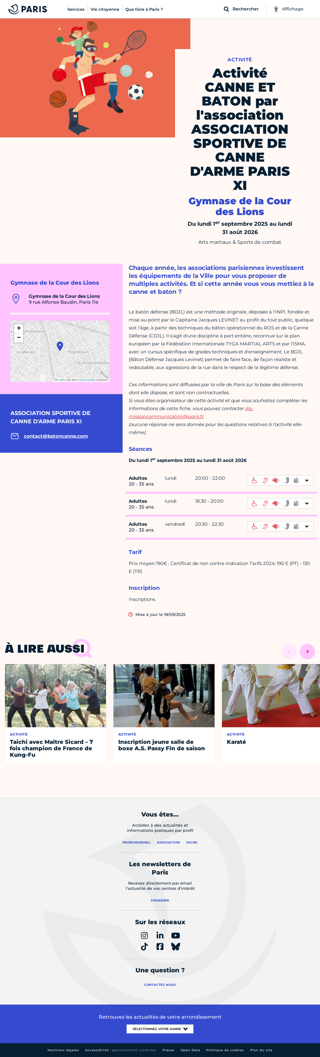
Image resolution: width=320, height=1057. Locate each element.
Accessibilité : (120, 1050)
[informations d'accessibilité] (281, 480)
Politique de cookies (225, 1050)
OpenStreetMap (87, 380)
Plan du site (261, 1050)
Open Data (190, 1050)
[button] (60, 346)
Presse (168, 1050)
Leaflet (60, 380)
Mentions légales (63, 1050)
